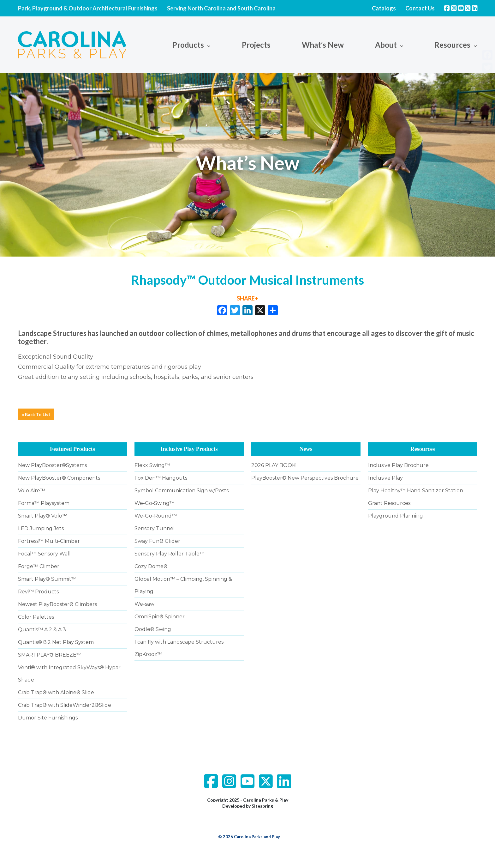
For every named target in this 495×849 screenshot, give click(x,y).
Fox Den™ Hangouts (160, 478)
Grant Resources (389, 503)
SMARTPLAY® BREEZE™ (49, 655)
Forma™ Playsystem (43, 503)
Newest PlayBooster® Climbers (57, 604)
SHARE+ (247, 298)
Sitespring (262, 806)
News (305, 449)
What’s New (323, 44)
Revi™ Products (38, 592)
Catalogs (384, 8)
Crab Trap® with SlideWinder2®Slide (64, 705)
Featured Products (72, 449)
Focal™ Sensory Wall (44, 554)
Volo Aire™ (31, 491)
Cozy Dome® (151, 566)
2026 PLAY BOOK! (273, 465)
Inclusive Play (385, 478)
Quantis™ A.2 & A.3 (42, 630)
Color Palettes (36, 617)
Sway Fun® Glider (157, 541)
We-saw (144, 604)
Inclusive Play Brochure (398, 465)
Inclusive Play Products (189, 449)
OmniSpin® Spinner (159, 617)
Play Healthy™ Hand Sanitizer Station (415, 491)
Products (188, 44)
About (386, 44)
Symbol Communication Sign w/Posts (181, 491)
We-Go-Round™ (155, 516)
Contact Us (420, 8)
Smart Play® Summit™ (47, 579)
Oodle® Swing (152, 629)
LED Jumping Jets (41, 528)
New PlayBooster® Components (59, 478)
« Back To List (36, 414)
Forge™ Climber (38, 566)
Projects (256, 44)
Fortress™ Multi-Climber (49, 541)
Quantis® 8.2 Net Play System (56, 642)
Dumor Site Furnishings (48, 718)
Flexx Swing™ (152, 465)
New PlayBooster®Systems (52, 465)
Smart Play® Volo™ (42, 516)
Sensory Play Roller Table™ (169, 554)
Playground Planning (395, 516)
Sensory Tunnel (154, 528)
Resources (452, 44)
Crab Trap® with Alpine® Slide (56, 692)
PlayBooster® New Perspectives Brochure (305, 478)
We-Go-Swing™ (154, 503)
